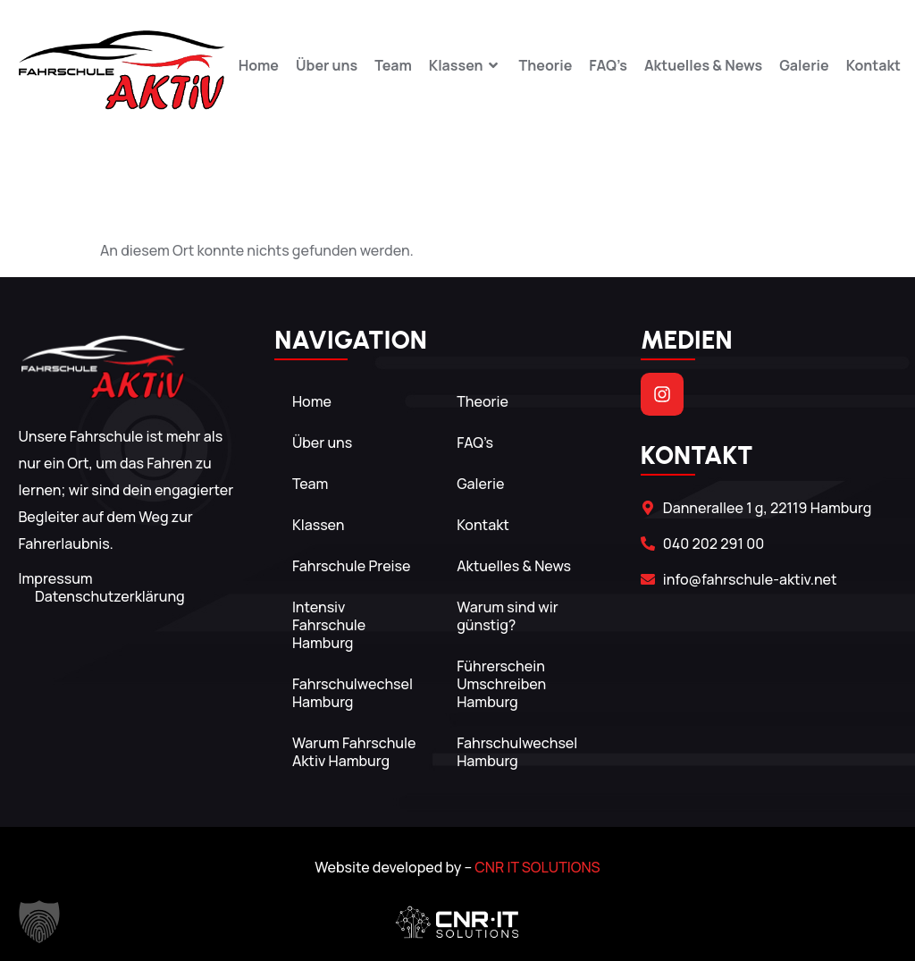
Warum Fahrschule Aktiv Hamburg (354, 752)
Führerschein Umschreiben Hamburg (502, 684)
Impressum (55, 578)
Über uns (326, 65)
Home (259, 65)
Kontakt (873, 65)
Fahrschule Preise (351, 566)
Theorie (546, 65)
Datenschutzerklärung (110, 596)
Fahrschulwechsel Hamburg (352, 693)
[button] (39, 921)
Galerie (804, 65)
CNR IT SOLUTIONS (537, 867)
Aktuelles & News (703, 65)
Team (393, 65)
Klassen (465, 66)
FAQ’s (608, 65)
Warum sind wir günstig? (508, 616)
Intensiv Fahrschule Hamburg (328, 625)
